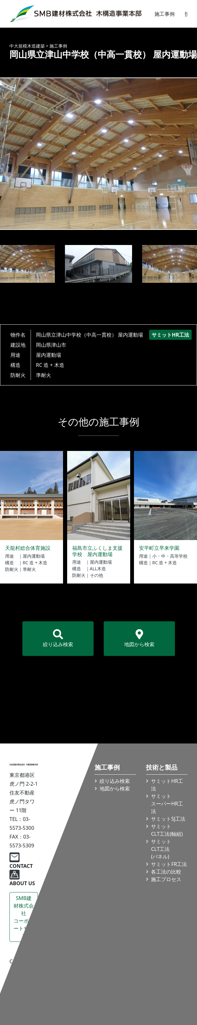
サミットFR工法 (169, 864)
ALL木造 (98, 569)
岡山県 (43, 344)
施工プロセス (166, 879)
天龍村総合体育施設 (27, 547)
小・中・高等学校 (170, 556)
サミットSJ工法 (168, 818)
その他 (96, 575)
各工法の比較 (166, 871)
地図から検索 (139, 638)
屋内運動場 (48, 354)
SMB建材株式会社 (24, 917)
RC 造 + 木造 (50, 365)
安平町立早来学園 (159, 547)
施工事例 (164, 13)
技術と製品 (161, 768)
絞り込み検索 (58, 638)
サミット (167, 830)
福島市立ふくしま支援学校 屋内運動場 (97, 550)
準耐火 (43, 375)
